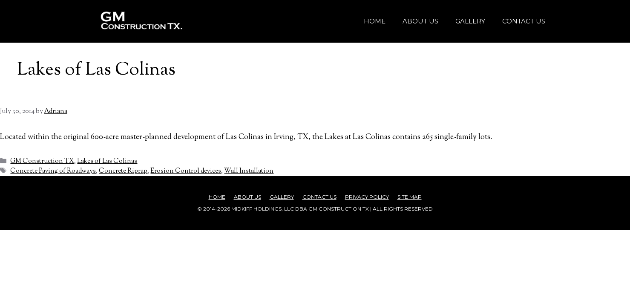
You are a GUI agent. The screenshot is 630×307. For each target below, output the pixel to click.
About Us (420, 21)
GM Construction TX (42, 161)
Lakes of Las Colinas (107, 161)
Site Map (409, 197)
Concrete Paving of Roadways (53, 171)
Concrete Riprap (123, 171)
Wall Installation (248, 171)
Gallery (470, 21)
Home (374, 21)
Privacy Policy (367, 197)
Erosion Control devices (185, 171)
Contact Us (523, 21)
